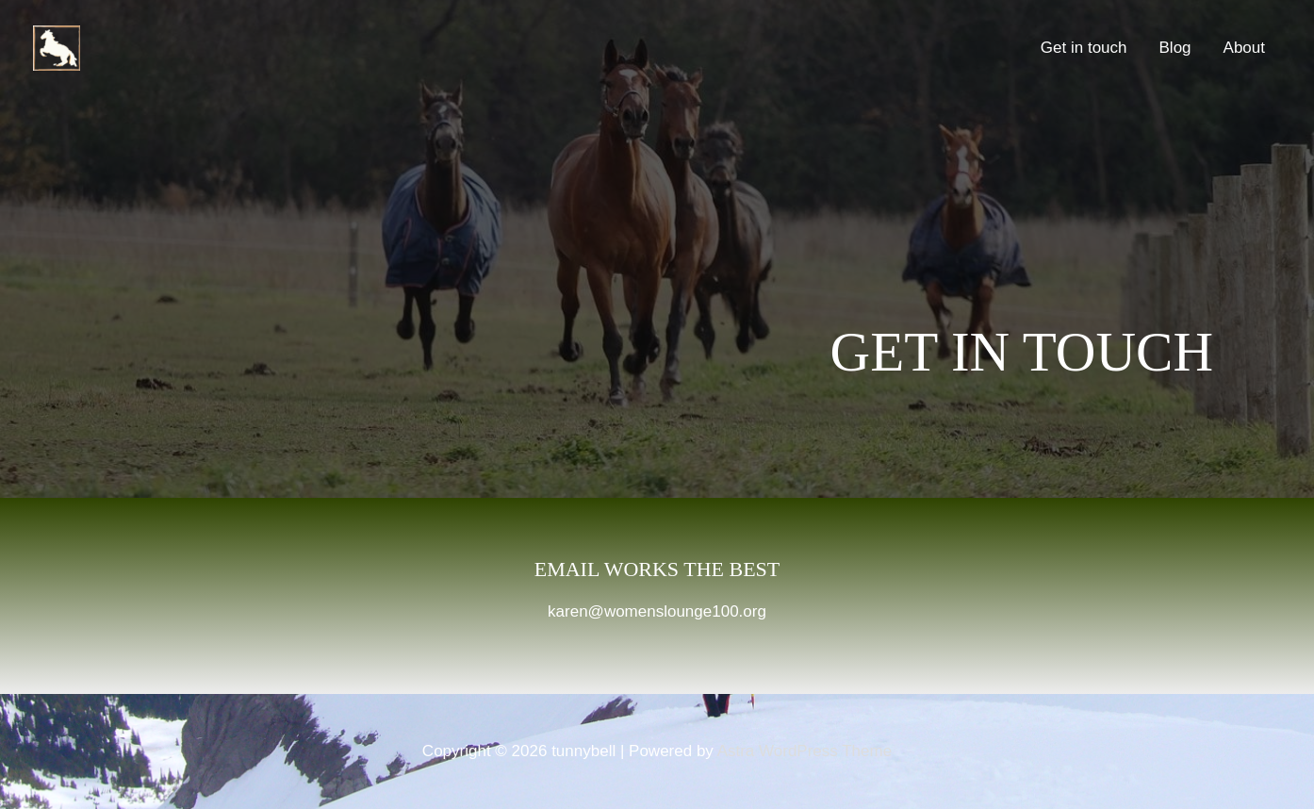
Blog (1175, 48)
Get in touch (1084, 48)
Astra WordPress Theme (805, 751)
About (1244, 48)
